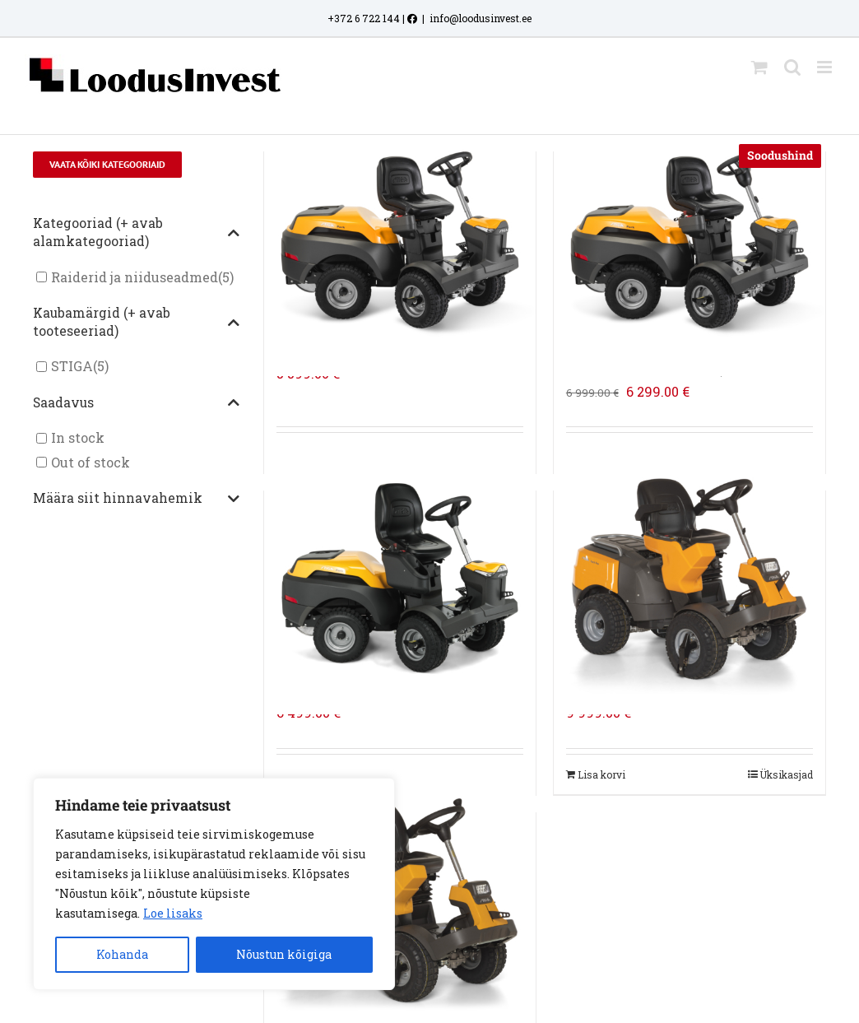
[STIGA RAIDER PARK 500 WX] (400, 240)
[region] (214, 884)
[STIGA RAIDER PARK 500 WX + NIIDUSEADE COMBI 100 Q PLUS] (689, 240)
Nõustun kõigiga (284, 954)
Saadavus (136, 403)
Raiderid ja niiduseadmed (134, 277)
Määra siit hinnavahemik (136, 499)
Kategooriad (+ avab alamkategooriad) (136, 232)
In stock (77, 438)
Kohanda (122, 954)
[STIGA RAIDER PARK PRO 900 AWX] (400, 900)
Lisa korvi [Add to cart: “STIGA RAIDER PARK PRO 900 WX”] (601, 774)
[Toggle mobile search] (792, 67)
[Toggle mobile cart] (759, 67)
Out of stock (90, 462)
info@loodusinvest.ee (481, 18)
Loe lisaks (172, 913)
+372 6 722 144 (363, 18)
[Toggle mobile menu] (825, 67)
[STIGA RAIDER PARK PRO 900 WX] (689, 579)
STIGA (72, 366)
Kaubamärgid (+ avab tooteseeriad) (136, 322)
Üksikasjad (786, 774)
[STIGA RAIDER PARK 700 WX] (400, 579)
